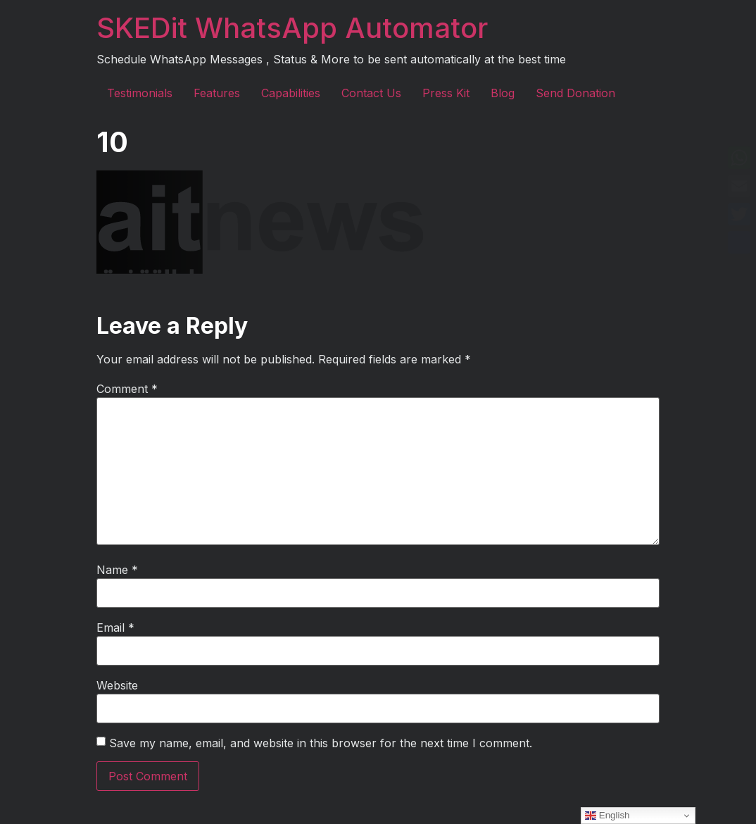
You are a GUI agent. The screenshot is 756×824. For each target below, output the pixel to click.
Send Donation (575, 93)
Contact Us (371, 93)
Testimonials (139, 93)
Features (217, 93)
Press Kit (446, 93)
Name (117, 569)
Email (115, 627)
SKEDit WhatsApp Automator (292, 28)
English (607, 815)
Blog (503, 93)
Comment (127, 388)
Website (117, 685)
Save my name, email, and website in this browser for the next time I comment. (320, 743)
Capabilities (290, 93)
